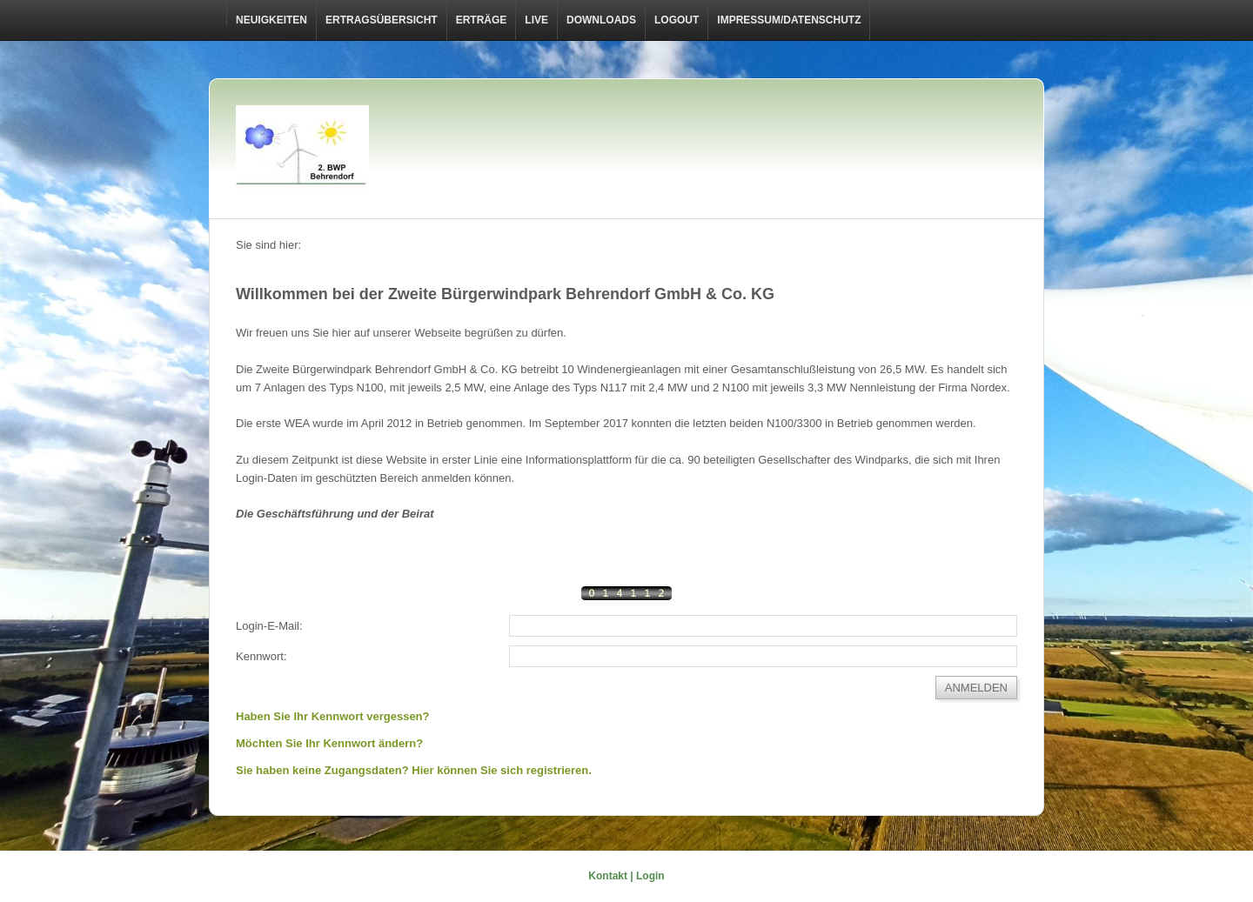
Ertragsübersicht (381, 20)
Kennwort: (261, 656)
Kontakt (607, 876)
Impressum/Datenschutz (789, 20)
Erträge (481, 20)
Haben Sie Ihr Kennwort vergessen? (333, 716)
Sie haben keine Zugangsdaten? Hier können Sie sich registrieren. (414, 770)
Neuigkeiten (271, 20)
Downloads (601, 20)
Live (536, 20)
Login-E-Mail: (269, 625)
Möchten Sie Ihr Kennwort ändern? (329, 743)
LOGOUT (676, 20)
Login (650, 876)
